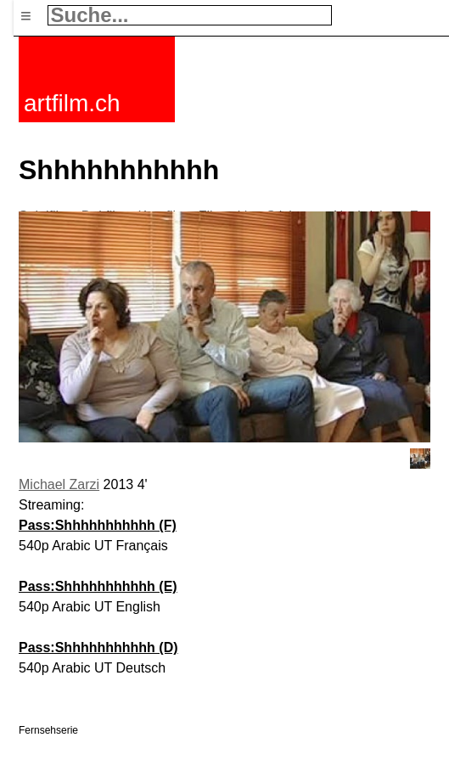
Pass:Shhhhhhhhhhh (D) (98, 647)
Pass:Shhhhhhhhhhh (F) (98, 525)
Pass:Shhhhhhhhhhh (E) (98, 586)
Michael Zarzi (59, 484)
